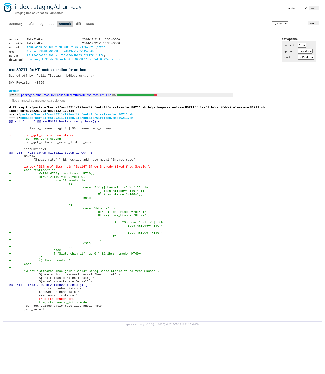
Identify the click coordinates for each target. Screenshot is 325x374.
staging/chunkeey (58, 6)
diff (78, 24)
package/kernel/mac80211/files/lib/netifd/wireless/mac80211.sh (66, 98)
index (22, 6)
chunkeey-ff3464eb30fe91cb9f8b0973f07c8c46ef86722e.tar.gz (73, 61)
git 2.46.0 (159, 369)
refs (31, 24)
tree (51, 24)
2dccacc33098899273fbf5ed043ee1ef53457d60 (60, 52)
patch (101, 48)
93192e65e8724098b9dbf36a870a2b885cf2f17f (60, 57)
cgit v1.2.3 (147, 369)
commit (65, 24)
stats (90, 24)
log (41, 24)
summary (15, 24)
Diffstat (14, 94)
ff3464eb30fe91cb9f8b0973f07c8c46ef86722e (60, 48)
